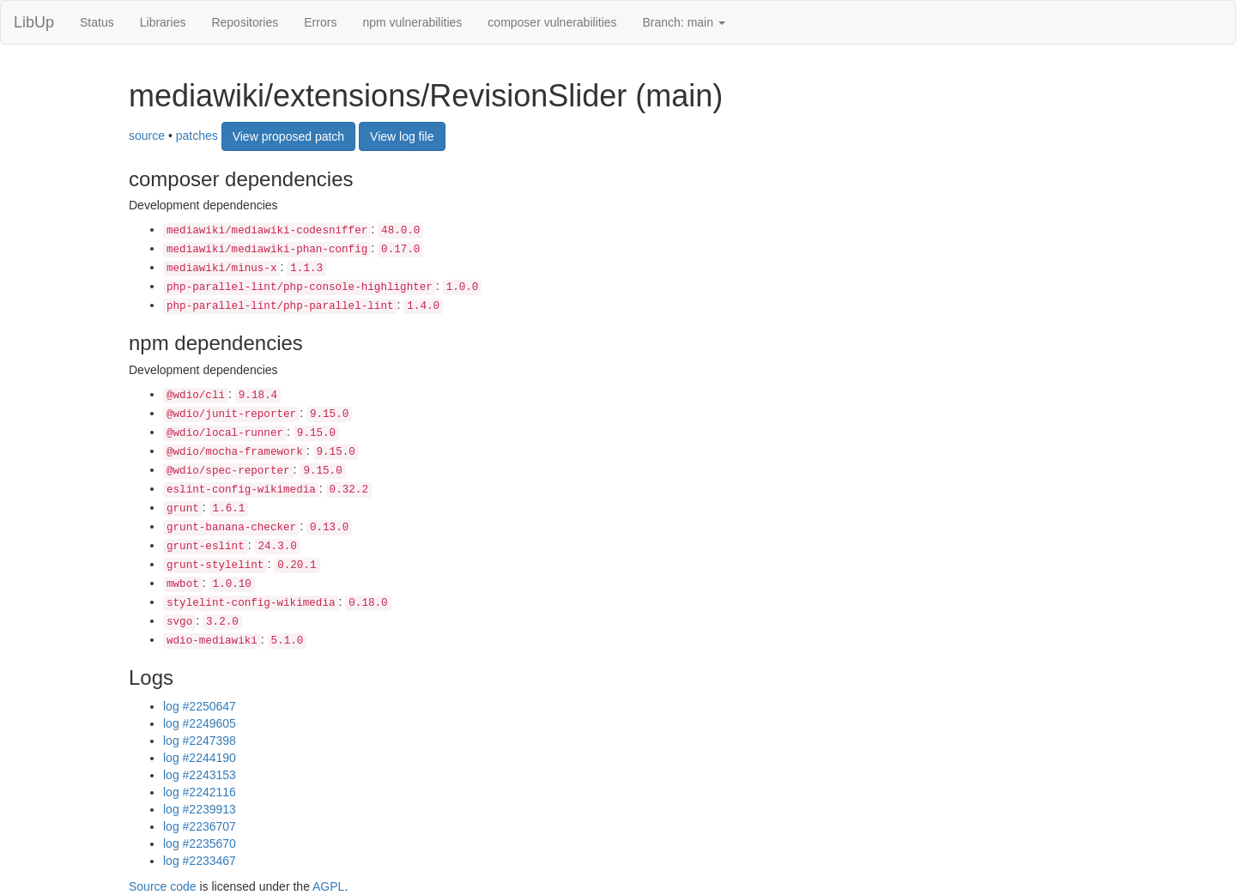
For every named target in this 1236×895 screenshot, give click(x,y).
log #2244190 (199, 758)
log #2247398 (199, 740)
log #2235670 (199, 843)
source (147, 135)
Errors (320, 22)
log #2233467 (199, 861)
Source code (163, 886)
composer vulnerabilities (552, 22)
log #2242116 (199, 792)
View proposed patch (289, 136)
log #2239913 (199, 809)
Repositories (244, 22)
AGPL (328, 886)
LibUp (34, 22)
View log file (401, 136)
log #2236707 (199, 826)
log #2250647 (199, 706)
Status (97, 22)
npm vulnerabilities (412, 22)
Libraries (163, 22)
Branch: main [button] (684, 22)
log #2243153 (199, 775)
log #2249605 (199, 723)
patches (197, 135)
